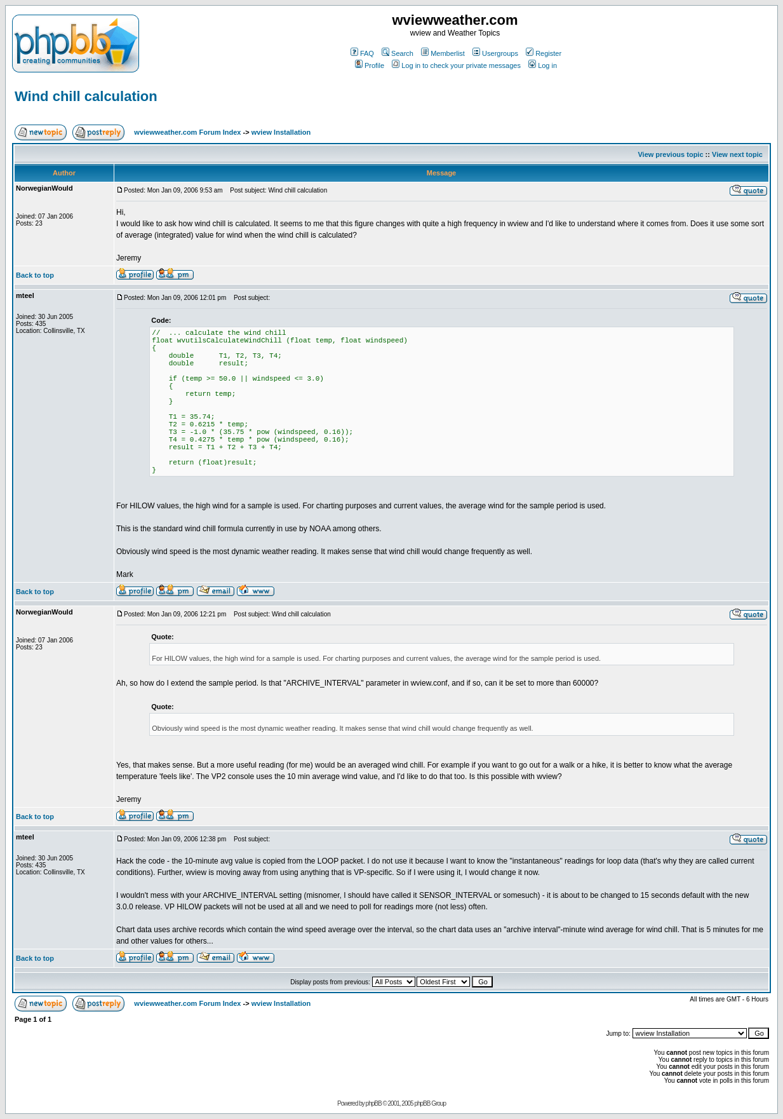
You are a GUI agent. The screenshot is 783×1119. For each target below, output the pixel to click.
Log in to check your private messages (456, 65)
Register (543, 53)
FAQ (362, 53)
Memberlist (443, 53)
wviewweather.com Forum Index (187, 132)
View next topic (737, 154)
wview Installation (281, 132)
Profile (369, 65)
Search (397, 53)
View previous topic (670, 154)
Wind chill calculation (86, 96)
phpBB (374, 1103)
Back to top (35, 275)
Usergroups (495, 53)
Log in (542, 65)
